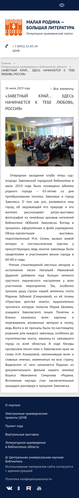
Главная (6, 63)
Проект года (14, 426)
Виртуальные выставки (22, 434)
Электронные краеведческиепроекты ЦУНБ (26, 415)
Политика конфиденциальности (28, 479)
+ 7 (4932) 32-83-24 (24, 46)
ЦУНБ (16, 51)
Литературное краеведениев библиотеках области (25, 444)
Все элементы (61, 88)
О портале (12, 405)
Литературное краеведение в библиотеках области (34, 67)
